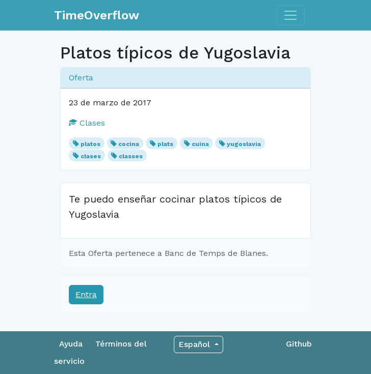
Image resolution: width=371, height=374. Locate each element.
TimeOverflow (96, 15)
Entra (86, 294)
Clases (87, 123)
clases (91, 156)
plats (165, 144)
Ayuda (71, 344)
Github (299, 344)
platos (90, 144)
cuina (200, 144)
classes (131, 156)
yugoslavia (244, 144)
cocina (128, 144)
